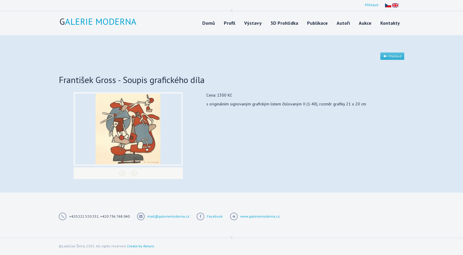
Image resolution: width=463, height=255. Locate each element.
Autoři (343, 23)
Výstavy (253, 23)
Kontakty (390, 23)
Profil (229, 23)
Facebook (215, 216)
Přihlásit (371, 5)
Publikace (317, 23)
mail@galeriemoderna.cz (168, 216)
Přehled (392, 56)
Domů (208, 23)
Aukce (365, 23)
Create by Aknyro (140, 246)
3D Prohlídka (284, 23)
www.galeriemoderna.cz (260, 216)
